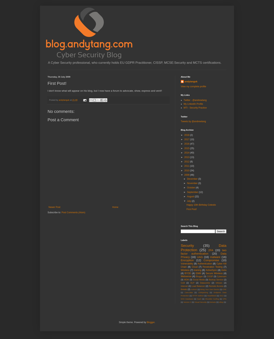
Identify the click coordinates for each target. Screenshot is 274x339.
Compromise (211, 260)
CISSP (210, 276)
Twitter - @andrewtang (195, 100)
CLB (183, 283)
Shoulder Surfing (212, 299)
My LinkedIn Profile (193, 104)
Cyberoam (221, 276)
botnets (213, 302)
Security (187, 246)
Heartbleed (211, 296)
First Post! (191, 209)
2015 (187, 148)
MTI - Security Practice (195, 107)
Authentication (205, 263)
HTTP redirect (198, 296)
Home (115, 207)
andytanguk (191, 81)
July (189, 201)
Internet (184, 286)
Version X (187, 302)
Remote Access (216, 286)
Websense (186, 276)
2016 (187, 143)
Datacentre (205, 283)
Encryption (187, 260)
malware (215, 257)
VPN (224, 299)
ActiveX (194, 289)
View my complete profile (193, 86)
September (193, 192)
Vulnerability (187, 263)
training (197, 270)
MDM (186, 279)
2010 (187, 170)
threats (184, 289)
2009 (187, 175)
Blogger (199, 276)
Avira (223, 270)
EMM (198, 273)
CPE (224, 289)
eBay (221, 302)
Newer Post (54, 207)
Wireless (185, 270)
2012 (187, 161)
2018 (187, 135)
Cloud (195, 267)
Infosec (219, 283)
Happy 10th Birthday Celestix (201, 205)
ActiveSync (211, 270)
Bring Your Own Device (209, 289)
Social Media (199, 279)
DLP (192, 283)
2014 (187, 152)
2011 (187, 166)
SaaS (199, 299)
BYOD (188, 273)
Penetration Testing (213, 267)
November (192, 183)
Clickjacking (203, 292)
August (191, 196)
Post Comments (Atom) (73, 212)
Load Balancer (198, 286)
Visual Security (201, 302)
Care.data (189, 292)
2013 (187, 157)
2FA (210, 250)
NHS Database (187, 299)
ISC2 (222, 296)
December (192, 179)
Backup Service (216, 279)
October (191, 187)
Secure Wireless (214, 273)
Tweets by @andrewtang (193, 121)
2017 (187, 139)
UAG (200, 257)
